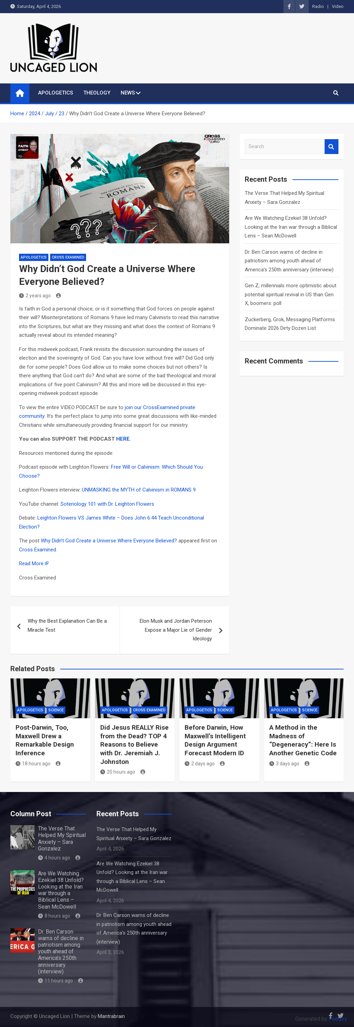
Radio (318, 6)
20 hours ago (117, 772)
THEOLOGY (96, 93)
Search (331, 146)
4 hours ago (54, 858)
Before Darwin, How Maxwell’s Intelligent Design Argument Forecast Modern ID (215, 740)
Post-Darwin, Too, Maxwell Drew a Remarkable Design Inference (45, 740)
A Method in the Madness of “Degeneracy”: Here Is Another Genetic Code (303, 740)
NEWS (128, 93)
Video (338, 6)
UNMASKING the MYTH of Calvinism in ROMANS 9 (139, 490)
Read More (31, 563)
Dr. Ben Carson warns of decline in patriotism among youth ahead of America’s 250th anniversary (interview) (289, 261)
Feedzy (338, 1019)
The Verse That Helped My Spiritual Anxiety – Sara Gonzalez (62, 838)
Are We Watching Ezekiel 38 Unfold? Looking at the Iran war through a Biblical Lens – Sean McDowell (291, 227)
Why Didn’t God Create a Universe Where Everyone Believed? (109, 541)
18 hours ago (33, 763)
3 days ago (284, 763)
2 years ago (35, 295)
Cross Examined (68, 257)
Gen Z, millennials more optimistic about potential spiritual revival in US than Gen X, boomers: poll (290, 294)
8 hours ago (54, 916)
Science (56, 710)
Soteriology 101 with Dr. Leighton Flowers (107, 504)
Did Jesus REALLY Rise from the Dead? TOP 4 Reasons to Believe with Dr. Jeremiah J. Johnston (134, 744)
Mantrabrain (111, 1016)
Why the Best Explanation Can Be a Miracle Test (67, 625)
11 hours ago (55, 980)
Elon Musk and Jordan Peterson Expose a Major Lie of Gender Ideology (176, 630)
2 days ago (200, 763)
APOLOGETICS (55, 93)
